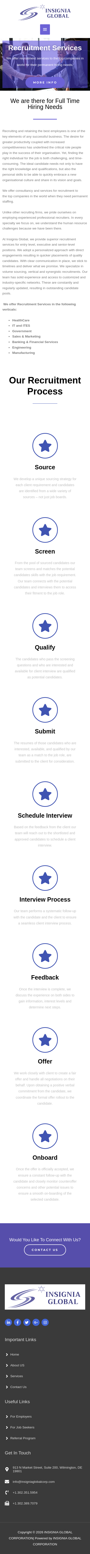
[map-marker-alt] (45, 1469)
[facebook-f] (18, 1322)
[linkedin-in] (9, 1322)
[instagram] (46, 1322)
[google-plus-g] (36, 1322)
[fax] (21, 1503)
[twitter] (27, 1322)
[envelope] (30, 1481)
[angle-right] (12, 1354)
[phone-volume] (21, 1492)
